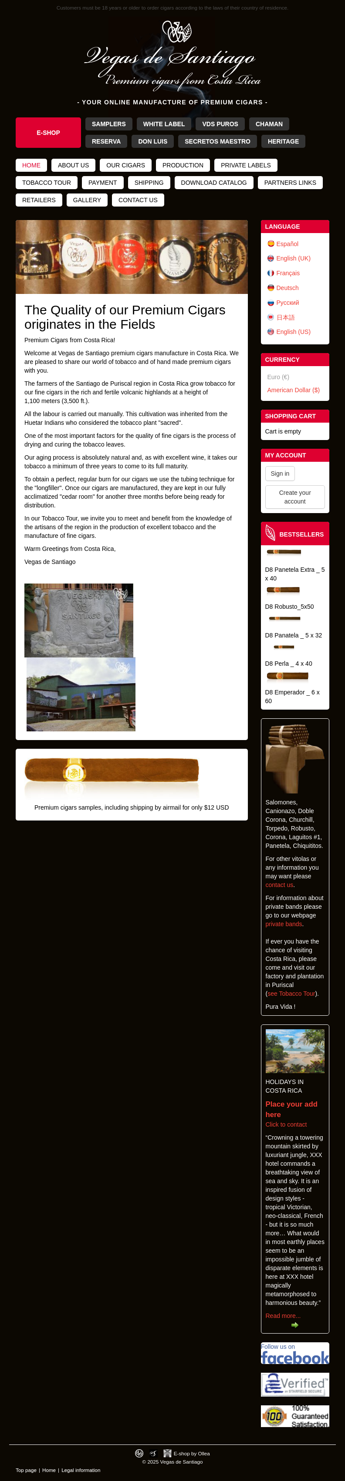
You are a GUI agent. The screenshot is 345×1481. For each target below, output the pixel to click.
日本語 (286, 317)
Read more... (283, 1315)
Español (288, 243)
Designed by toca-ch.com (139, 1453)
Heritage (283, 141)
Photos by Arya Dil (153, 1453)
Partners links (290, 182)
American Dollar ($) (293, 390)
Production (182, 165)
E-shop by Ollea (192, 1453)
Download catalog (214, 182)
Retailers (39, 200)
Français (288, 273)
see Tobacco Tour (291, 993)
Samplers (109, 123)
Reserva (106, 141)
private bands (284, 924)
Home (31, 165)
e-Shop (48, 132)
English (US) (294, 331)
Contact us (138, 200)
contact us (280, 884)
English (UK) (294, 258)
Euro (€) (278, 377)
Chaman (269, 123)
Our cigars (125, 165)
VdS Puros (220, 123)
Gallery (87, 200)
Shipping (149, 182)
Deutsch (288, 287)
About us (73, 165)
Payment (102, 182)
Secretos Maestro (217, 141)
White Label (164, 123)
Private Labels (246, 165)
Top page (26, 1470)
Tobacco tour (46, 182)
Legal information (80, 1470)
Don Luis (152, 141)
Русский (288, 302)
